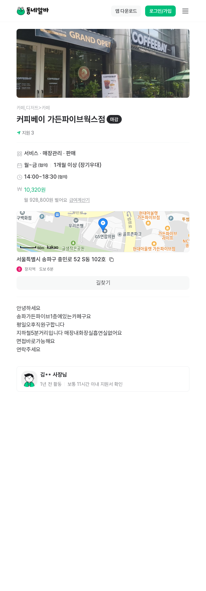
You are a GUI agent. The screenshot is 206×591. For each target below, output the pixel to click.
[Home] (33, 11)
